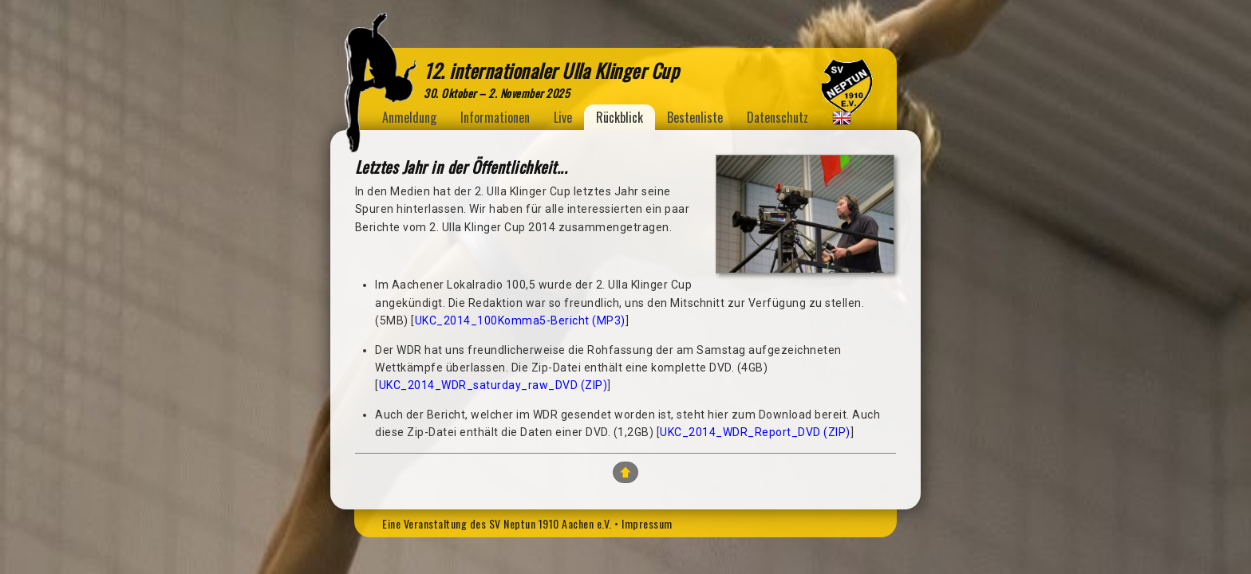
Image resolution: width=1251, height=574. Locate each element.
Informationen (495, 117)
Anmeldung (409, 117)
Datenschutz (777, 117)
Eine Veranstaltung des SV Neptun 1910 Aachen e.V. (497, 523)
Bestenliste (695, 117)
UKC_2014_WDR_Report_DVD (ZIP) (755, 432)
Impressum (647, 523)
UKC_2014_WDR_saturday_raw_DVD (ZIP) (493, 385)
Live (563, 117)
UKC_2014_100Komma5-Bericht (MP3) (520, 320)
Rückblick (619, 117)
